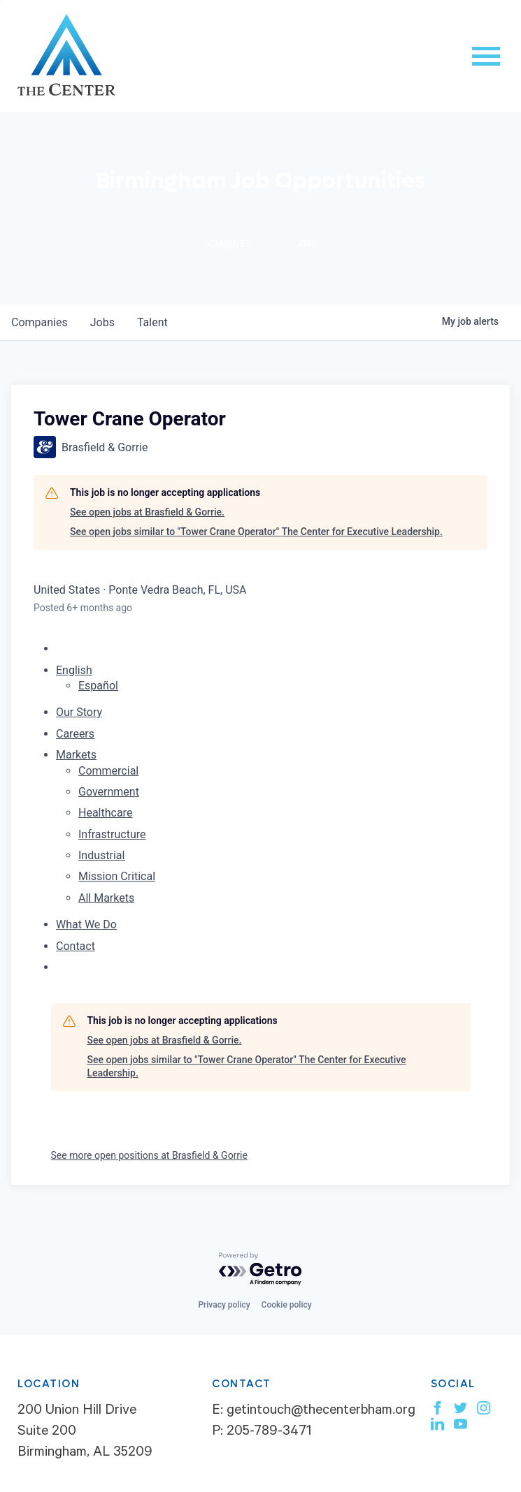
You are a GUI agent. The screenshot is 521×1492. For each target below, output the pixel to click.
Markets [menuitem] (76, 754)
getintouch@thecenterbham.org (321, 1411)
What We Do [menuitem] (86, 924)
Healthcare (105, 812)
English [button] (74, 670)
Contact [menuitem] (75, 946)
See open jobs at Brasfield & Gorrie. (147, 512)
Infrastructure (111, 834)
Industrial (101, 855)
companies (39, 322)
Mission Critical (116, 876)
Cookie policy (287, 1305)
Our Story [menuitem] (79, 712)
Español (98, 685)
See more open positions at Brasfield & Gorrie (149, 1155)
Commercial (108, 770)
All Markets (106, 898)
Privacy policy (224, 1305)
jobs (102, 322)
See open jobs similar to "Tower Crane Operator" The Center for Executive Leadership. (256, 531)
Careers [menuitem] (75, 733)
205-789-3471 (269, 1432)
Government (108, 791)
